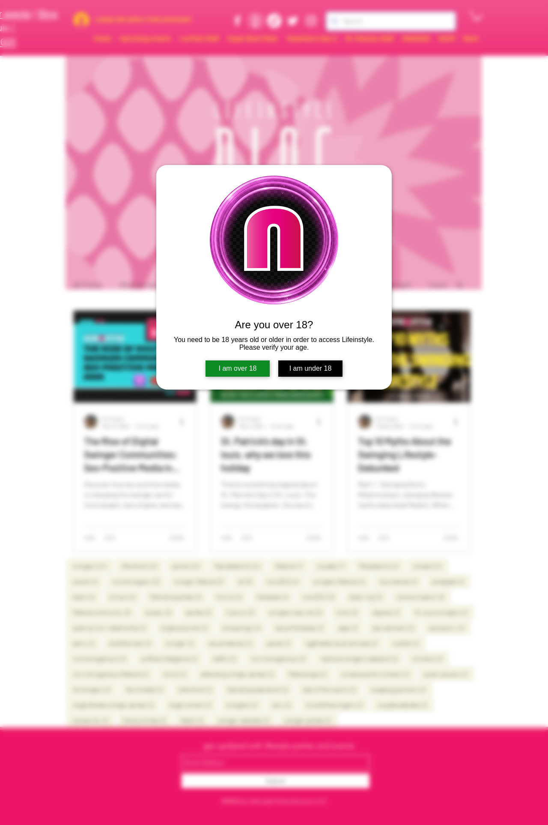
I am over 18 (238, 368)
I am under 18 (310, 368)
